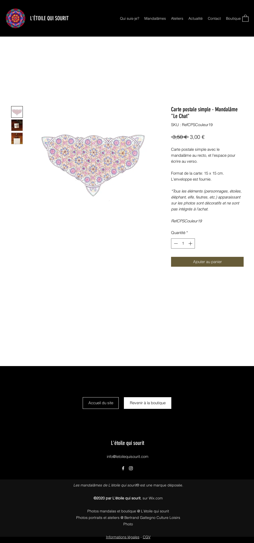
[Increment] (190, 243)
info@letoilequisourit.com (128, 456)
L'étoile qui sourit (127, 442)
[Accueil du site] (101, 403)
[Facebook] (123, 468)
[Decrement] (175, 243)
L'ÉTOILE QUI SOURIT (49, 18)
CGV (147, 537)
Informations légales (122, 537)
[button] (245, 18)
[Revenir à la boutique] (147, 403)
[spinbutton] (183, 243)
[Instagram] (130, 468)
